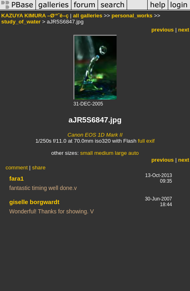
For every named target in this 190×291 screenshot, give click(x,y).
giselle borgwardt (34, 201)
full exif (146, 141)
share (38, 167)
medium (103, 153)
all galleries (87, 16)
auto (133, 153)
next (183, 30)
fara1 (16, 178)
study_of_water (21, 22)
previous (162, 30)
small (86, 153)
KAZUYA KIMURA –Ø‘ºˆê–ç (35, 16)
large (121, 153)
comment (17, 167)
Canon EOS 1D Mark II (94, 135)
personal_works (132, 16)
